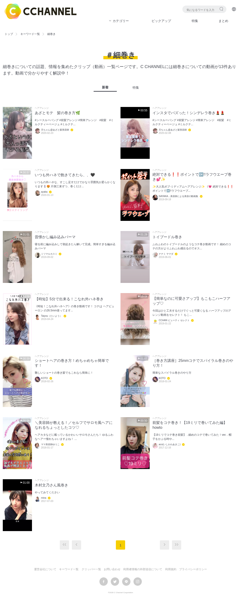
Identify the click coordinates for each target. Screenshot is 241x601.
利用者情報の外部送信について (142, 569)
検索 (221, 9)
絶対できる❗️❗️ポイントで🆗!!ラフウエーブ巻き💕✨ (191, 176)
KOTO (44, 378)
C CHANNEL (40, 11)
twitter (115, 581)
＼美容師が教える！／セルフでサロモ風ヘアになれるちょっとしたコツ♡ (74, 425)
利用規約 (170, 569)
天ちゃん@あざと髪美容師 (55, 129)
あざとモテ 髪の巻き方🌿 (57, 113)
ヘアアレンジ (42, 108)
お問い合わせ (112, 569)
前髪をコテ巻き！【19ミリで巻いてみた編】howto (189, 425)
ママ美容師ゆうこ (50, 444)
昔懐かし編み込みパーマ (55, 237)
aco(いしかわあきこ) (170, 444)
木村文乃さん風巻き (51, 485)
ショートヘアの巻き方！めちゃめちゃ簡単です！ (72, 363)
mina (43, 498)
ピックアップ (161, 21)
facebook (103, 581)
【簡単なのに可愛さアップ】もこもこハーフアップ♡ (191, 301)
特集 (195, 21)
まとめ (223, 21)
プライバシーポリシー (193, 569)
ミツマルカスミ (49, 254)
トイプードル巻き (167, 237)
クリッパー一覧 (91, 569)
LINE (126, 581)
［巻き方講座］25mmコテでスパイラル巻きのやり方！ (192, 363)
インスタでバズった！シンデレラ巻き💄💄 (188, 113)
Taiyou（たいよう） (51, 316)
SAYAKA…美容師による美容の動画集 (178, 196)
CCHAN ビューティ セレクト (174, 320)
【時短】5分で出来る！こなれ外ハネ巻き (69, 299)
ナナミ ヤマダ (166, 254)
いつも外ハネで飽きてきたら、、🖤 (65, 175)
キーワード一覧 (30, 34)
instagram (137, 581)
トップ (9, 34)
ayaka (44, 192)
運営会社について (45, 569)
